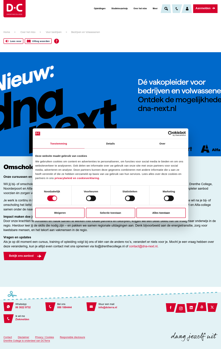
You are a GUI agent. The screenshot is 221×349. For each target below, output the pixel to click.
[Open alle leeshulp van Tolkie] (56, 41)
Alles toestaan (161, 212)
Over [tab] (162, 143)
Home (6, 32)
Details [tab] (110, 143)
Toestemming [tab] (58, 143)
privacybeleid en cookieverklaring (76, 178)
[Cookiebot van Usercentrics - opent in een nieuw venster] (170, 133)
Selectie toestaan (110, 212)
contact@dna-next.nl (143, 246)
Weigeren (60, 212)
